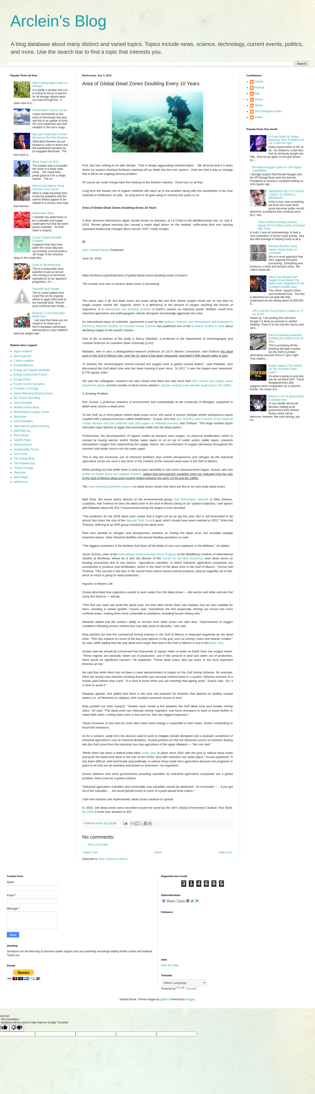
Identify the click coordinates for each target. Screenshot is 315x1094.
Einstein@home (23, 365)
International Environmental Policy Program (147, 554)
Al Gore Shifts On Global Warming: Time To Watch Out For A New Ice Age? (286, 140)
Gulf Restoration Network (191, 499)
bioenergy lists (22, 356)
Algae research (23, 351)
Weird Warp (21, 477)
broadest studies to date (208, 326)
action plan (149, 753)
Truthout (103, 250)
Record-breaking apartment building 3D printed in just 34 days (286, 338)
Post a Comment (98, 844)
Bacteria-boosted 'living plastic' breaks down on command (283, 249)
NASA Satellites (23, 421)
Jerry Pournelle (23, 402)
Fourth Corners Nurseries (29, 384)
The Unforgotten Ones (268, 111)
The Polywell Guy (24, 463)
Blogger (190, 999)
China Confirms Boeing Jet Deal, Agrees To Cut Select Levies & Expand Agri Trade (281, 225)
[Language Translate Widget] (184, 982)
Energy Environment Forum (30, 374)
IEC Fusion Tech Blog (27, 398)
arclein (258, 117)
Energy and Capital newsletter (32, 370)
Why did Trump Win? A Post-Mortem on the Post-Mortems (50, 136)
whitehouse (21, 481)
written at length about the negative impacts (111, 474)
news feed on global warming (31, 426)
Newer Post (90, 852)
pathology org (22, 430)
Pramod (259, 87)
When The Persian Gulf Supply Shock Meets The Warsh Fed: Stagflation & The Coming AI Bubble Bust (286, 281)
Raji (257, 93)
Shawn (259, 99)
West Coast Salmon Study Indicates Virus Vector (48, 187)
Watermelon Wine (43, 213)
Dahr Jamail (90, 250)
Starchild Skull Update (45, 289)
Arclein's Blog (58, 21)
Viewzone (20, 472)
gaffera (164, 999)
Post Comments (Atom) (113, 859)
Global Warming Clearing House (33, 393)
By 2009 (87, 812)
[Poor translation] (16, 1028)
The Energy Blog (24, 458)
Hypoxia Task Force (139, 520)
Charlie (259, 81)
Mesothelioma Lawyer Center (31, 412)
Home (158, 852)
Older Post (225, 852)
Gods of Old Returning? (46, 265)
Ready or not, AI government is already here (286, 398)
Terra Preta (20, 454)
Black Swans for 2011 (45, 161)
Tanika (258, 105)
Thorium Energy (23, 468)
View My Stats (169, 965)
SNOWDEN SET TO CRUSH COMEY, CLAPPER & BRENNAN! (286, 195)
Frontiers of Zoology (26, 388)
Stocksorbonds (23, 444)
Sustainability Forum (26, 449)
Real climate (21, 435)
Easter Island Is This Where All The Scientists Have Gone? (285, 369)
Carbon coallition (24, 360)
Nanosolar (20, 416)
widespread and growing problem (128, 309)
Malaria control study (26, 407)
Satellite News (22, 440)
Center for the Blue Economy (182, 558)
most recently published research (110, 486)
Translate (186, 988)
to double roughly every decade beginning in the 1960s (194, 385)
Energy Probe (22, 379)
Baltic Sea (216, 643)
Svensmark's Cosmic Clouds (49, 110)
